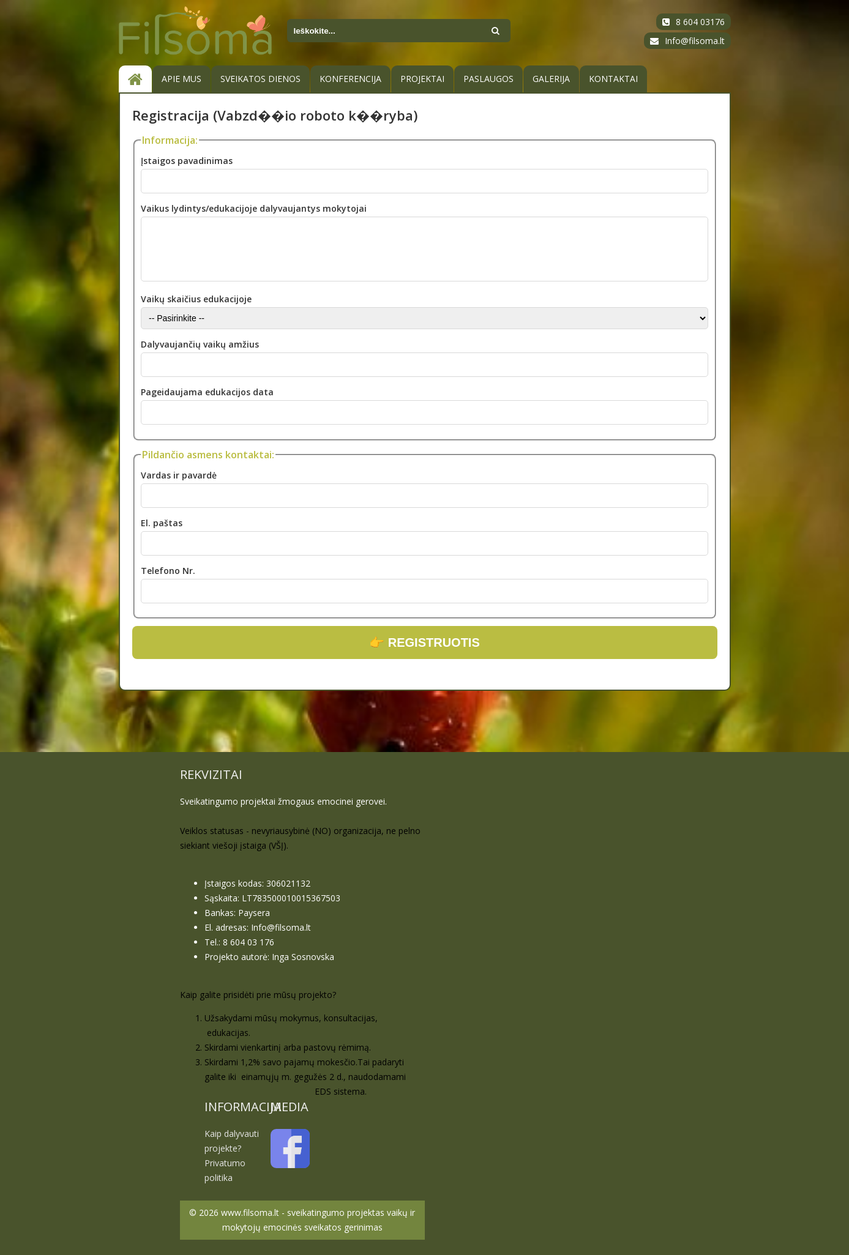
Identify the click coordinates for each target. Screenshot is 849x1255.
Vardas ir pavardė (179, 475)
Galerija (551, 78)
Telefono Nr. (168, 570)
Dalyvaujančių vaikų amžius (200, 344)
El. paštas (161, 523)
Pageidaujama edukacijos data (207, 392)
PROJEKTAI (422, 78)
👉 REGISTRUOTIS (424, 642)
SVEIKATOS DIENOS (260, 78)
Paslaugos (488, 78)
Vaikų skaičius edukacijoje (196, 299)
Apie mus (181, 78)
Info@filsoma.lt (695, 41)
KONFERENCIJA (350, 78)
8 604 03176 (700, 22)
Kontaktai (613, 78)
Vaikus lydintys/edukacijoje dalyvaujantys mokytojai (254, 208)
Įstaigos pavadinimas (187, 160)
